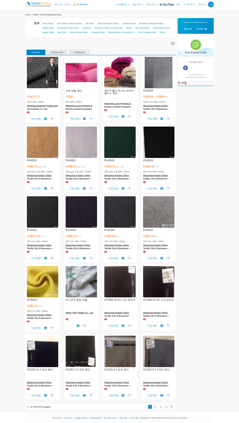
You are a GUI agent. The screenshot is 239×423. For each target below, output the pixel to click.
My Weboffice (82, 4)
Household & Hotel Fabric (68, 28)
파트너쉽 (123, 418)
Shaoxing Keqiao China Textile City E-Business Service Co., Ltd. (116, 316)
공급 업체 (137, 4)
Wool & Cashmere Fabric (108, 23)
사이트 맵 (134, 418)
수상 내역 (68, 418)
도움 (178, 4)
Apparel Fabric (48, 32)
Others (162, 32)
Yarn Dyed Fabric (142, 28)
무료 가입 (59, 4)
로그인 (67, 4)
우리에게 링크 (80, 418)
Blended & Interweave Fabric (151, 23)
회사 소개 (57, 418)
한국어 (201, 4)
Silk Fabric (89, 23)
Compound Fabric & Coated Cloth (108, 28)
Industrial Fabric (98, 32)
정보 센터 (151, 4)
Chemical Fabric (129, 23)
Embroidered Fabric (161, 28)
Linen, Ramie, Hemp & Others (69, 23)
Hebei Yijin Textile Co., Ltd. (80, 313)
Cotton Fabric (47, 23)
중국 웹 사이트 (110, 418)
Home (27, 15)
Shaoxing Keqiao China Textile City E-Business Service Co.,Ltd (155, 109)
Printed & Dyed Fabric (79, 32)
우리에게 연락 (95, 418)
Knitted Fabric (48, 28)
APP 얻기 (191, 4)
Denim (129, 28)
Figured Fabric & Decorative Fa (121, 32)
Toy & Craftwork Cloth (147, 32)
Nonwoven (86, 28)
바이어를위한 (121, 4)
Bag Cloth (62, 32)
